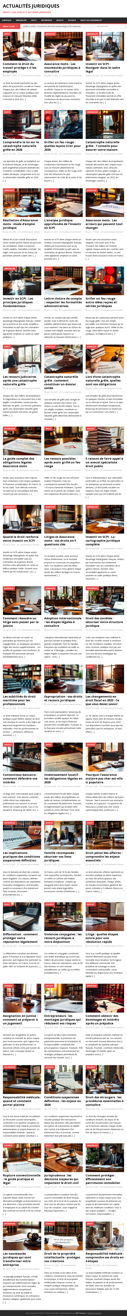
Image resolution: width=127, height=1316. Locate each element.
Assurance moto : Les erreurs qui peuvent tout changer (104, 224)
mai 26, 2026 (10, 630)
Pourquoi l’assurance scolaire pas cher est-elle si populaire (104, 778)
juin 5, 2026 (10, 544)
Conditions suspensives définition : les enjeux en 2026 (62, 1101)
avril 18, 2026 (11, 1109)
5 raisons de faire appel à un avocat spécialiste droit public (104, 462)
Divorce (72, 20)
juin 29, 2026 (93, 75)
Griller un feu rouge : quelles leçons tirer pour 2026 (62, 146)
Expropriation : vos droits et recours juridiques (63, 698)
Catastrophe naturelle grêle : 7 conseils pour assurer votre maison (102, 146)
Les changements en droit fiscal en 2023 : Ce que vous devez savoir (102, 700)
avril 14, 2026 (52, 1109)
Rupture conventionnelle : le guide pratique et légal (22, 1179)
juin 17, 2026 (93, 232)
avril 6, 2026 (93, 1187)
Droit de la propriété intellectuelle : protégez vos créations (62, 1257)
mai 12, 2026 (10, 786)
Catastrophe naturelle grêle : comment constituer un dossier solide (61, 382)
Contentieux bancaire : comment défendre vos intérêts (20, 778)
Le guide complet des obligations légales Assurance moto (18, 462)
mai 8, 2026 (51, 786)
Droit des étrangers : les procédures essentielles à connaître (105, 1101)
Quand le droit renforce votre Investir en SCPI (20, 539)
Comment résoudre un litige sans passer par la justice (21, 622)
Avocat (60, 20)
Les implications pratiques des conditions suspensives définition (21, 856)
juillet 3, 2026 (52, 75)
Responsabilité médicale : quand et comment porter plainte (22, 1101)
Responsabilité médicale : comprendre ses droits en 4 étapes (105, 1257)
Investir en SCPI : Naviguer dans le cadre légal (103, 67)
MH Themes (81, 1313)
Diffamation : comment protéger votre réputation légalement (20, 938)
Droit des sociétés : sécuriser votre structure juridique (104, 622)
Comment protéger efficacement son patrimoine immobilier (103, 1179)
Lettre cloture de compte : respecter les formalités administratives (63, 302)
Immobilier (21, 20)
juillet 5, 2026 (10, 75)
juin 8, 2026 (51, 470)
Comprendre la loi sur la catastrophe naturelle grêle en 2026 (21, 146)
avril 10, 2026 (11, 1187)
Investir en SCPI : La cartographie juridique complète (103, 540)
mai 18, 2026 (10, 708)
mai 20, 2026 (93, 630)
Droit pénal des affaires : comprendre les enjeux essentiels (104, 856)
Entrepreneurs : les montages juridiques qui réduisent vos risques (62, 1019)
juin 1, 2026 (51, 548)
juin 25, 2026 (93, 153)
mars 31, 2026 (53, 1265)
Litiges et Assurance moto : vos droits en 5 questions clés (60, 540)
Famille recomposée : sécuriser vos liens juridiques (60, 856)
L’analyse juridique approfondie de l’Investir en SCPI (62, 224)
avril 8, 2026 (52, 1187)
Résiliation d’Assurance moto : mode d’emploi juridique (20, 224)
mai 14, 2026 (93, 708)
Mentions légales (94, 1313)
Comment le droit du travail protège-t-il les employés (19, 67)
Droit (34, 20)
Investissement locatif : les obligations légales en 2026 (63, 778)
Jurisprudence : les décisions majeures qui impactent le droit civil (61, 1179)
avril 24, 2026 (93, 946)
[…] (24, 99)
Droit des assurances (91, 20)
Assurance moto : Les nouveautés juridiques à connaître (62, 67)
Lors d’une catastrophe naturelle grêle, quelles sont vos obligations (103, 380)
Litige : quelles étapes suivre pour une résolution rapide (102, 938)
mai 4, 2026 (93, 786)
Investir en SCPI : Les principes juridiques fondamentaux (18, 302)
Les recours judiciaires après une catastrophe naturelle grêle (20, 380)
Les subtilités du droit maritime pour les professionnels (19, 700)
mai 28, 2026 (93, 548)
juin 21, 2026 (52, 232)
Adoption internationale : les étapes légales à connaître (63, 622)
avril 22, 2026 (52, 1027)
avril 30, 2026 (93, 864)
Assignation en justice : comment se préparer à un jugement (20, 1019)
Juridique (6, 20)
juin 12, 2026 (52, 310)
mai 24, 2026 (52, 630)
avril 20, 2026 (93, 1027)
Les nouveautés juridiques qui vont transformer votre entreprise (17, 1259)
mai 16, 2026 (52, 704)
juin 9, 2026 (93, 388)
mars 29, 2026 (94, 1265)
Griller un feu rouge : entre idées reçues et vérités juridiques (101, 302)
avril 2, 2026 (10, 1269)
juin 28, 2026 (10, 153)
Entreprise (46, 20)
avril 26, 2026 (52, 946)
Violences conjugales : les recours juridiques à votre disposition (63, 938)
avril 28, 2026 (11, 946)
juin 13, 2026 (10, 310)
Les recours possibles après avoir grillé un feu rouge (62, 462)
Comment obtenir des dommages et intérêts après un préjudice (102, 1019)
